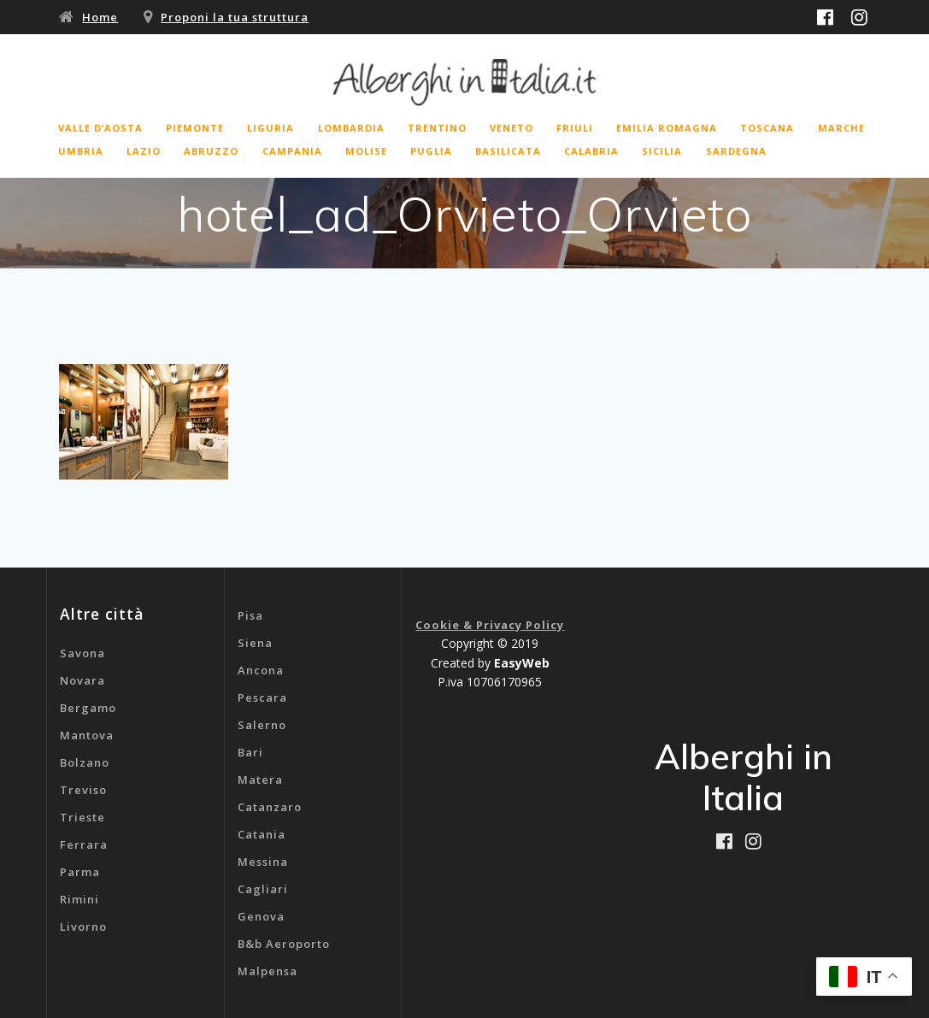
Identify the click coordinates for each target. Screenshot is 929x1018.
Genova (261, 916)
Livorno (83, 926)
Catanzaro (270, 807)
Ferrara (84, 844)
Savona (82, 653)
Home (100, 17)
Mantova (87, 735)
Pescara (262, 697)
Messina (263, 861)
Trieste (82, 817)
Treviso (83, 789)
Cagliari (263, 889)
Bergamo (88, 707)
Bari (250, 752)
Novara (82, 680)
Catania (261, 834)
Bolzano (84, 762)
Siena (255, 642)
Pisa (250, 615)
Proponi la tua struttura (235, 17)
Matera (260, 779)
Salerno (262, 725)
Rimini (79, 899)
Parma (80, 872)
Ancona (261, 670)
